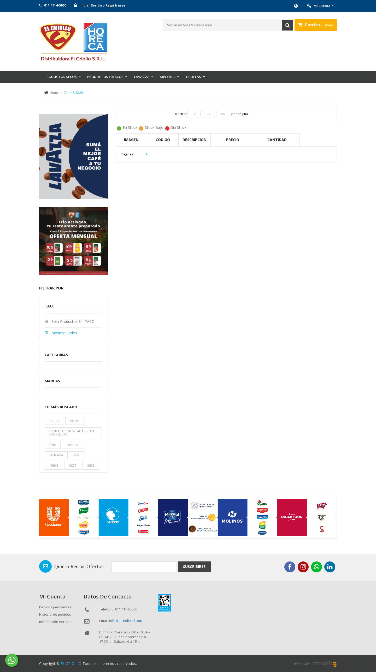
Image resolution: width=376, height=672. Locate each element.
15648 (53, 465)
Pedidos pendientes (55, 607)
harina (54, 421)
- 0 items (316, 25)
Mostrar (181, 114)
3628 (91, 465)
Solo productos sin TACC (72, 321)
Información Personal (56, 621)
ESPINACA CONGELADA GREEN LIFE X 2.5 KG (71, 433)
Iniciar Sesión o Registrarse (102, 5)
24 (208, 114)
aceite (74, 421)
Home (54, 92)
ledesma (56, 455)
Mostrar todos (63, 332)
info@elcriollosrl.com (125, 620)
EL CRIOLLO (71, 663)
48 (223, 114)
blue (52, 445)
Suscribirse (194, 566)
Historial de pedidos (55, 614)
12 (194, 114)
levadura (73, 445)
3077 (73, 465)
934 (76, 455)
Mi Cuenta (324, 5)
